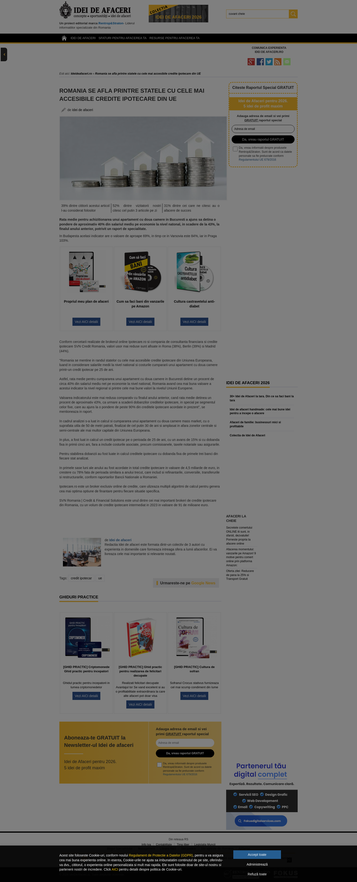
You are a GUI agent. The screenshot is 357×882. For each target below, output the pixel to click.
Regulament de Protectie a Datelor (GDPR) (161, 855)
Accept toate (257, 855)
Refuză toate (257, 874)
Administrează (257, 864)
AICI (115, 869)
